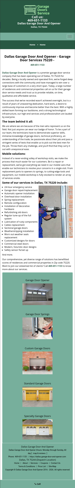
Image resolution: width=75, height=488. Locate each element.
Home (32, 44)
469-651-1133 (37, 20)
